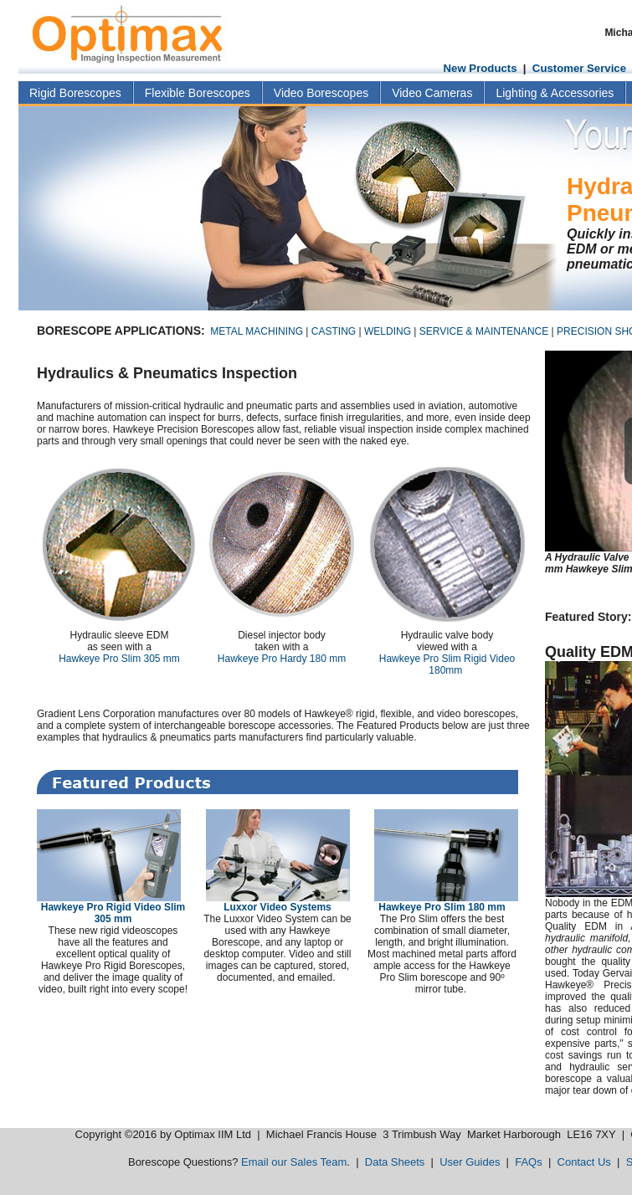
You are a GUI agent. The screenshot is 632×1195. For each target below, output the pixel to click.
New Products (480, 68)
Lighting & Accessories (555, 93)
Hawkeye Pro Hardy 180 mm (282, 658)
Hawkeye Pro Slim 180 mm (441, 907)
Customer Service (579, 68)
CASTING (333, 331)
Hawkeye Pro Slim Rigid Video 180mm (447, 664)
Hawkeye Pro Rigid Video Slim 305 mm (113, 913)
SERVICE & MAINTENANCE (483, 331)
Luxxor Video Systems (277, 907)
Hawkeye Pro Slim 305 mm (119, 658)
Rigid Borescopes (75, 93)
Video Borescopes (321, 93)
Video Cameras (432, 93)
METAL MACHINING (256, 331)
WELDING (387, 331)
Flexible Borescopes (197, 93)
